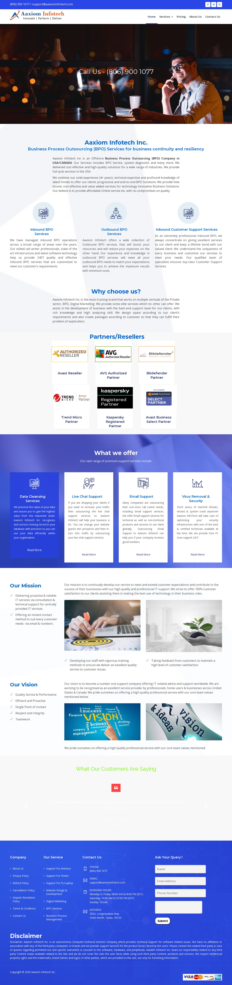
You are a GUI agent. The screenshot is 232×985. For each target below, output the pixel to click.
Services (166, 16)
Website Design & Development (56, 892)
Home (152, 16)
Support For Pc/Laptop (59, 883)
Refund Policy (21, 883)
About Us (195, 16)
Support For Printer (57, 875)
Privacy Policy (21, 875)
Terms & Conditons (24, 908)
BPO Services (54, 908)
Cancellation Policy (24, 890)
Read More (34, 550)
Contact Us (212, 16)
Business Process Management (56, 917)
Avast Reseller (70, 373)
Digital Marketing (56, 901)
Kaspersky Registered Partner (115, 421)
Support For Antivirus (58, 868)
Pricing (181, 16)
